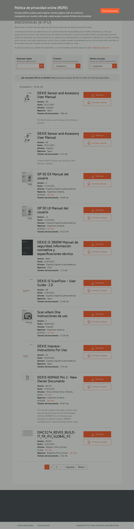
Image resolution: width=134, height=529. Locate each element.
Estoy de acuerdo (110, 10)
